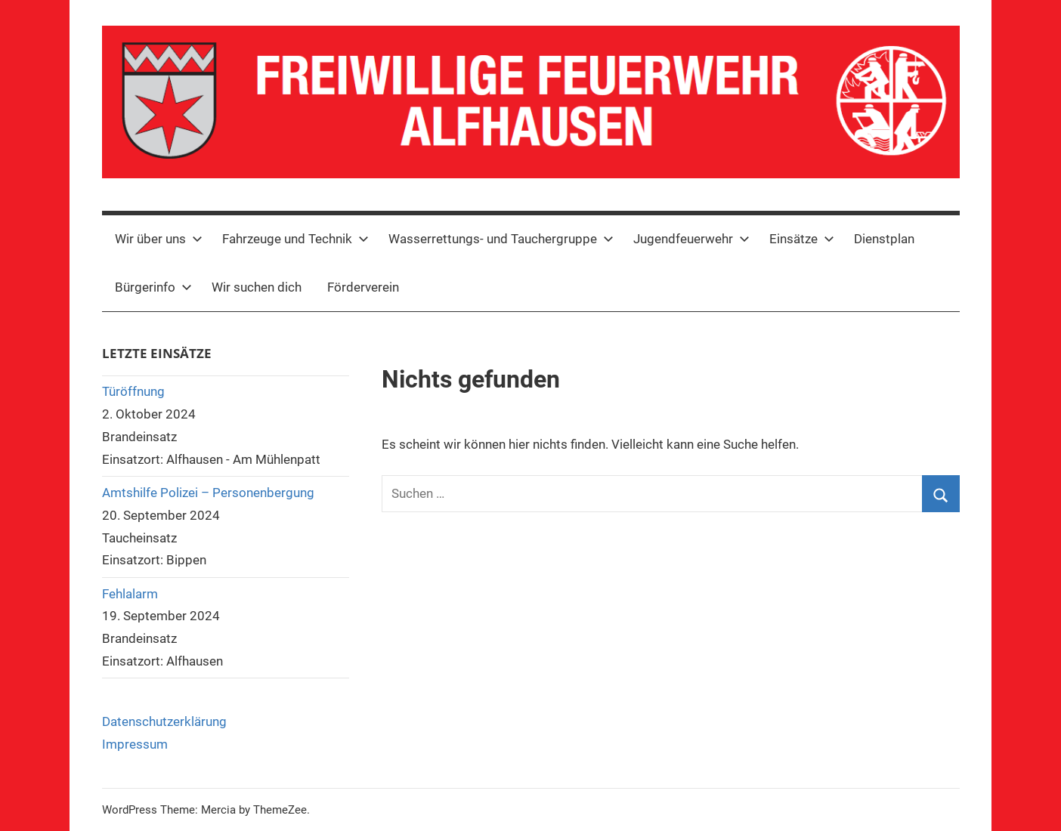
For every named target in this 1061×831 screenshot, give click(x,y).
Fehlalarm (130, 593)
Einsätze (801, 238)
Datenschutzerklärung (164, 721)
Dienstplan (884, 238)
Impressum (135, 744)
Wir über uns (159, 238)
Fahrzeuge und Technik (295, 238)
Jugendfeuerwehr (691, 238)
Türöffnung (133, 391)
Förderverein (363, 287)
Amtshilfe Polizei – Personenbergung (208, 492)
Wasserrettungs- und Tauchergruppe (501, 238)
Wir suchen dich (257, 287)
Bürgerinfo (153, 287)
